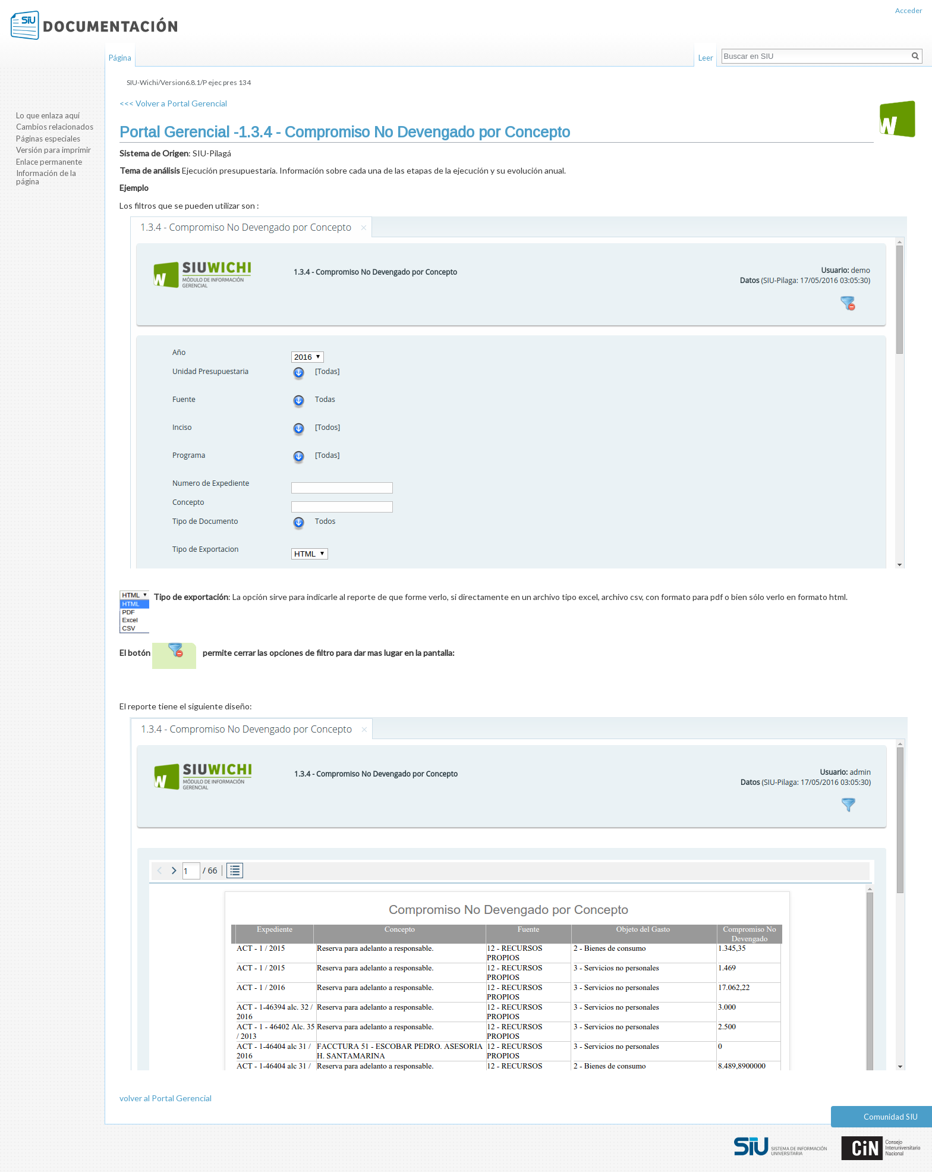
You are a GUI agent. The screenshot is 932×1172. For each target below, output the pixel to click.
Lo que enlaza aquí (48, 115)
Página (120, 57)
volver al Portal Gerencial (165, 1098)
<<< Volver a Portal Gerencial (173, 103)
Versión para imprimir (53, 150)
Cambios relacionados (54, 126)
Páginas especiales (48, 138)
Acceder (908, 10)
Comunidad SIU (891, 1116)
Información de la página (46, 177)
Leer (705, 57)
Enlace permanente (49, 161)
